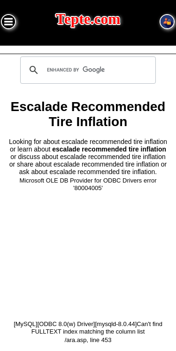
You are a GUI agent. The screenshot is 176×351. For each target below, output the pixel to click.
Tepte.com (88, 19)
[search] (87, 70)
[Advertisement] (88, 255)
